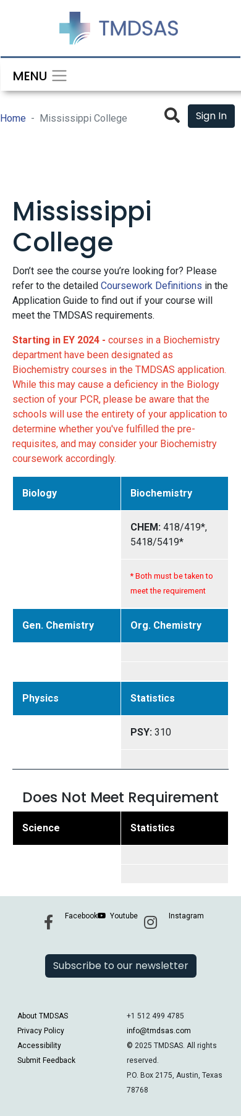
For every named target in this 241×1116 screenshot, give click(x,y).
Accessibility (39, 1045)
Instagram (186, 916)
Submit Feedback (46, 1060)
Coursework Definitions (151, 286)
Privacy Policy (40, 1030)
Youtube (124, 916)
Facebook (81, 916)
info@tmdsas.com (159, 1030)
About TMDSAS (42, 1016)
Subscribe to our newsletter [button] (120, 966)
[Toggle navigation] (36, 74)
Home (13, 118)
